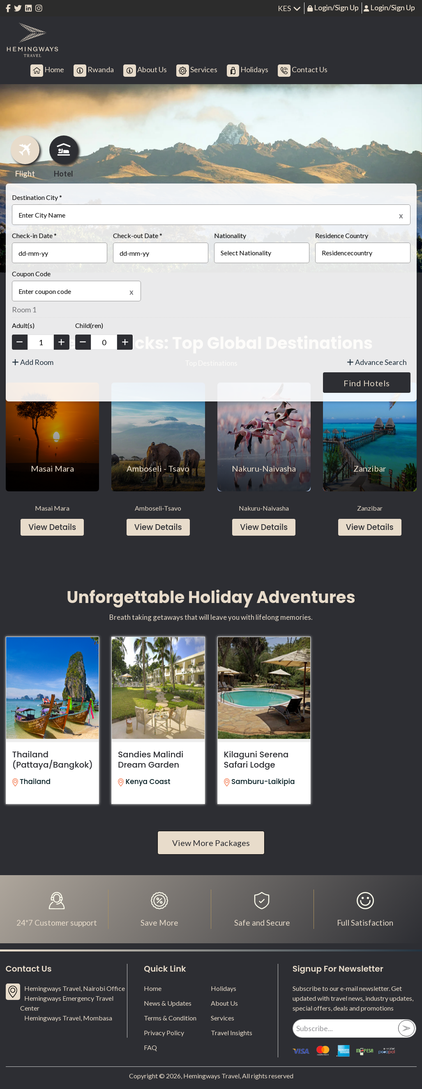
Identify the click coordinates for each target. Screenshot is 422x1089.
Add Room (32, 362)
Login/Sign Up (336, 7)
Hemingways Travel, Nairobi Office (74, 988)
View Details (52, 527)
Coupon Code (31, 273)
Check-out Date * (137, 235)
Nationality (230, 235)
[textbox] (211, 214)
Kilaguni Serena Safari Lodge (256, 759)
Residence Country (341, 235)
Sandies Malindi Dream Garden (150, 759)
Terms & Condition (170, 1018)
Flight (25, 156)
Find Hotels (367, 383)
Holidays (223, 988)
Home (152, 988)
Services (222, 1018)
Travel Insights (231, 1032)
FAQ (150, 1047)
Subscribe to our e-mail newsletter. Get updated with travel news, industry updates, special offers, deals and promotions (353, 998)
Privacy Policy (164, 1032)
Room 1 (24, 309)
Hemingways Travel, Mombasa (68, 1018)
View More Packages (211, 843)
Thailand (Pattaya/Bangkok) (52, 759)
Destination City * (37, 197)
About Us (224, 1003)
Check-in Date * (34, 235)
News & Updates (167, 1003)
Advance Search (377, 362)
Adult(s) (23, 325)
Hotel (63, 156)
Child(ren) (89, 325)
